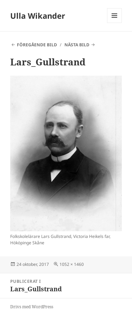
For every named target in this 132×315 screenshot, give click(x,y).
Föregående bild (37, 45)
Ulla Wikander (37, 15)
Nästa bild (76, 45)
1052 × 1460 (71, 264)
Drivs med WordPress (31, 307)
